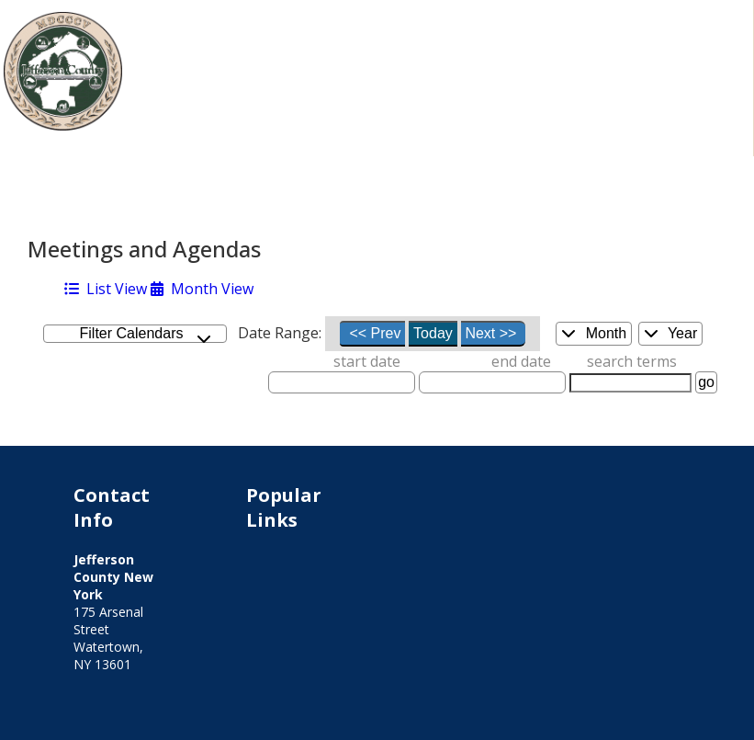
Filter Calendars (146, 334)
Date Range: (279, 333)
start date (366, 361)
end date (521, 361)
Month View (202, 289)
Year (670, 333)
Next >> (490, 333)
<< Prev (374, 333)
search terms (632, 361)
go (706, 382)
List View (105, 289)
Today (433, 333)
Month (593, 333)
